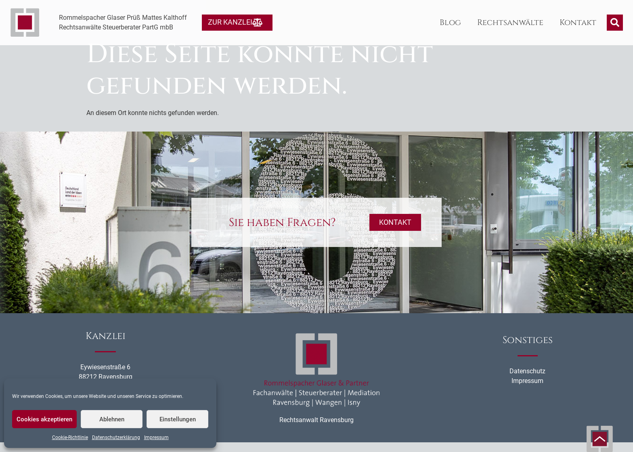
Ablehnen (111, 419)
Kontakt (578, 22)
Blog (450, 22)
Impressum (156, 437)
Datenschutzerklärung (116, 437)
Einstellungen (177, 419)
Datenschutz (527, 381)
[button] (615, 23)
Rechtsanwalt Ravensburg (316, 430)
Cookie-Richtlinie (70, 437)
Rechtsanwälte (510, 22)
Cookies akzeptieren (44, 419)
